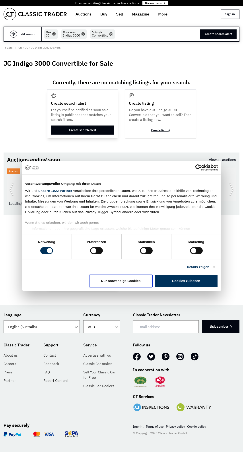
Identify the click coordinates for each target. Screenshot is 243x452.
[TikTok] (194, 357)
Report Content (55, 380)
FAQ (46, 372)
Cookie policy (196, 427)
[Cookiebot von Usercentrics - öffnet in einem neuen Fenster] (198, 167)
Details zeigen (198, 267)
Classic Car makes (98, 363)
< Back (8, 47)
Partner (10, 380)
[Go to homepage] (35, 14)
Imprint (138, 427)
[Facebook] (137, 357)
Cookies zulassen (186, 281)
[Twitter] (151, 357)
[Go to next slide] (231, 189)
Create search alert (218, 34)
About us (11, 355)
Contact (49, 355)
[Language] (42, 326)
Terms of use (155, 427)
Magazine (140, 14)
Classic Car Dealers (98, 386)
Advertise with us (97, 355)
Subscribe (221, 326)
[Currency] (101, 326)
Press (8, 372)
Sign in (230, 14)
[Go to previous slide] (11, 189)
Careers (10, 363)
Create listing (160, 130)
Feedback (51, 363)
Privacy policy (175, 427)
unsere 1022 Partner (55, 191)
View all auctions (222, 159)
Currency (91, 314)
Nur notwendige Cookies (120, 281)
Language (12, 314)
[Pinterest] (166, 357)
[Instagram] (180, 357)
